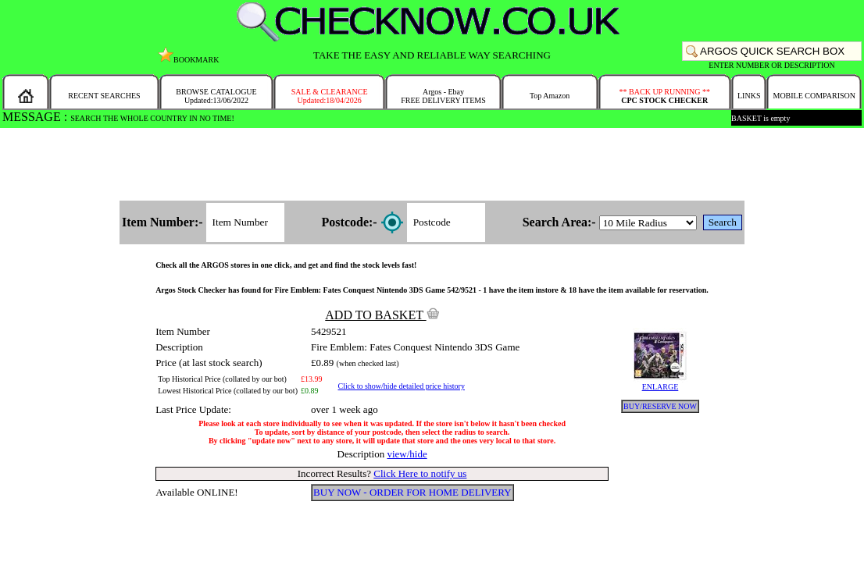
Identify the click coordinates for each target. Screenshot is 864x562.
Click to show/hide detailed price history (400, 386)
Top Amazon (549, 95)
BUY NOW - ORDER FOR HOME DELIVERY (412, 492)
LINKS (748, 95)
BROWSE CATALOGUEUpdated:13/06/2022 (216, 96)
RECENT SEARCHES (104, 95)
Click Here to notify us (419, 473)
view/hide (407, 454)
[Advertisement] (432, 165)
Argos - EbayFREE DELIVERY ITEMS (443, 96)
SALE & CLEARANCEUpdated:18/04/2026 (329, 96)
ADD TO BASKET (382, 315)
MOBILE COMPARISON (814, 95)
